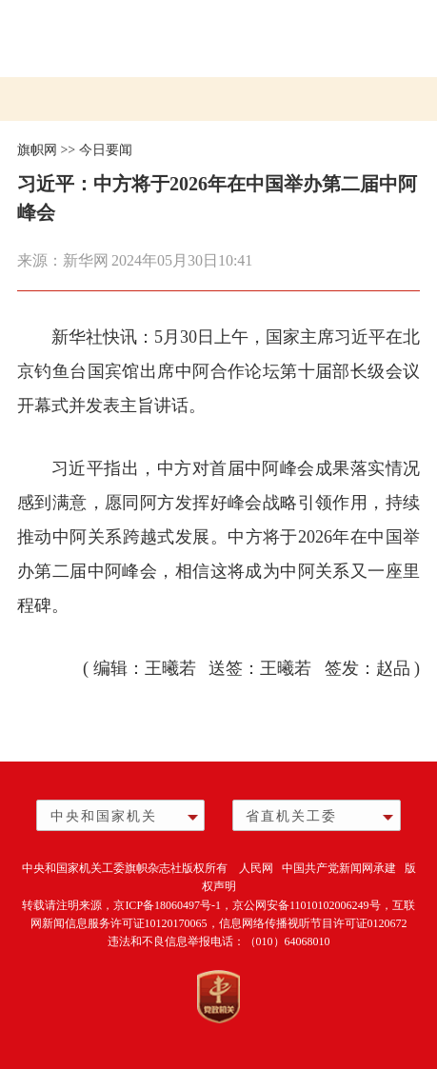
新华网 (86, 260)
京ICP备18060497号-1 (167, 905)
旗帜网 (37, 150)
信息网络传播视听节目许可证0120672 (313, 923)
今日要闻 (105, 150)
